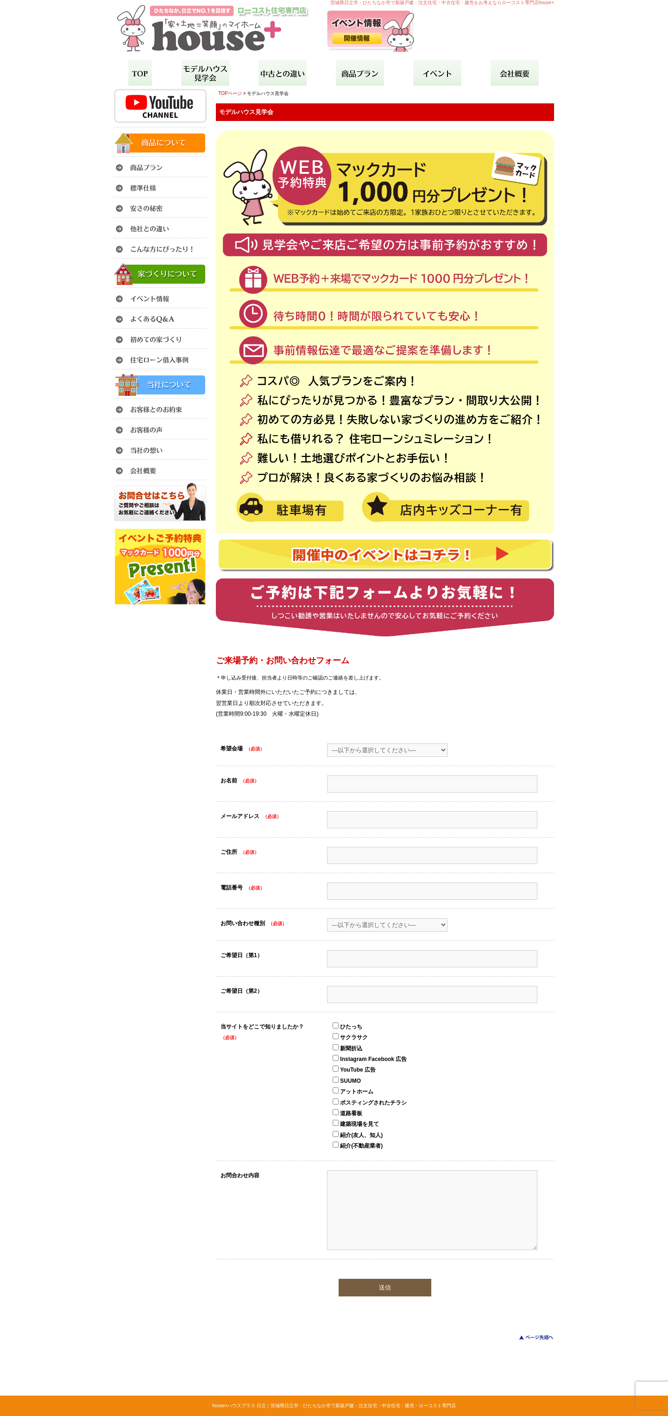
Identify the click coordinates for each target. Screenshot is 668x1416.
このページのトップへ (530, 1337)
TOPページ (230, 93)
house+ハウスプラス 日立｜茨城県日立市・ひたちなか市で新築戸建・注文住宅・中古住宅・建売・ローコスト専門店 (334, 1405)
